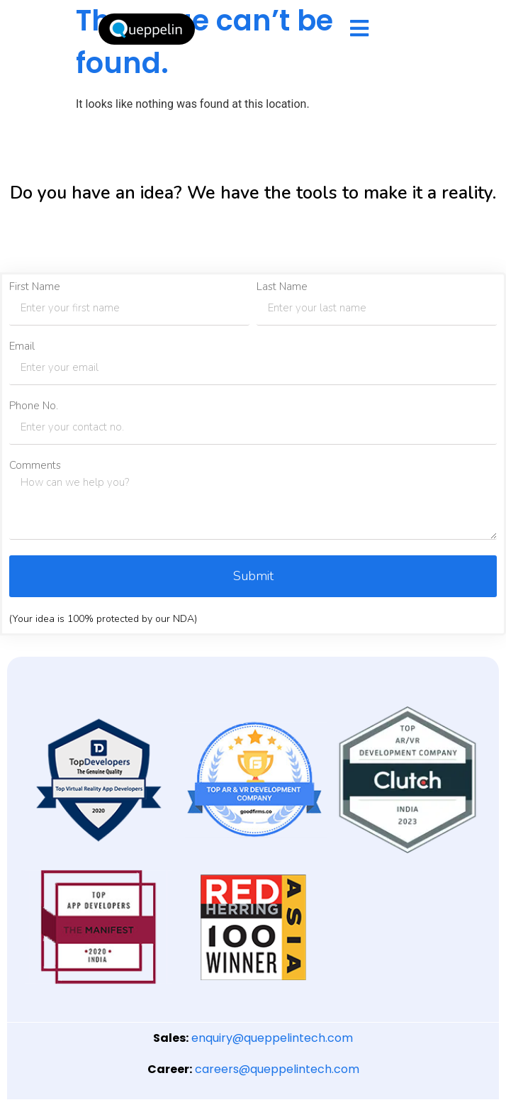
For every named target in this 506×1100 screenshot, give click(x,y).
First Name (34, 287)
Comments (35, 465)
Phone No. (33, 406)
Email (22, 346)
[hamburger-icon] (359, 29)
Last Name (282, 287)
